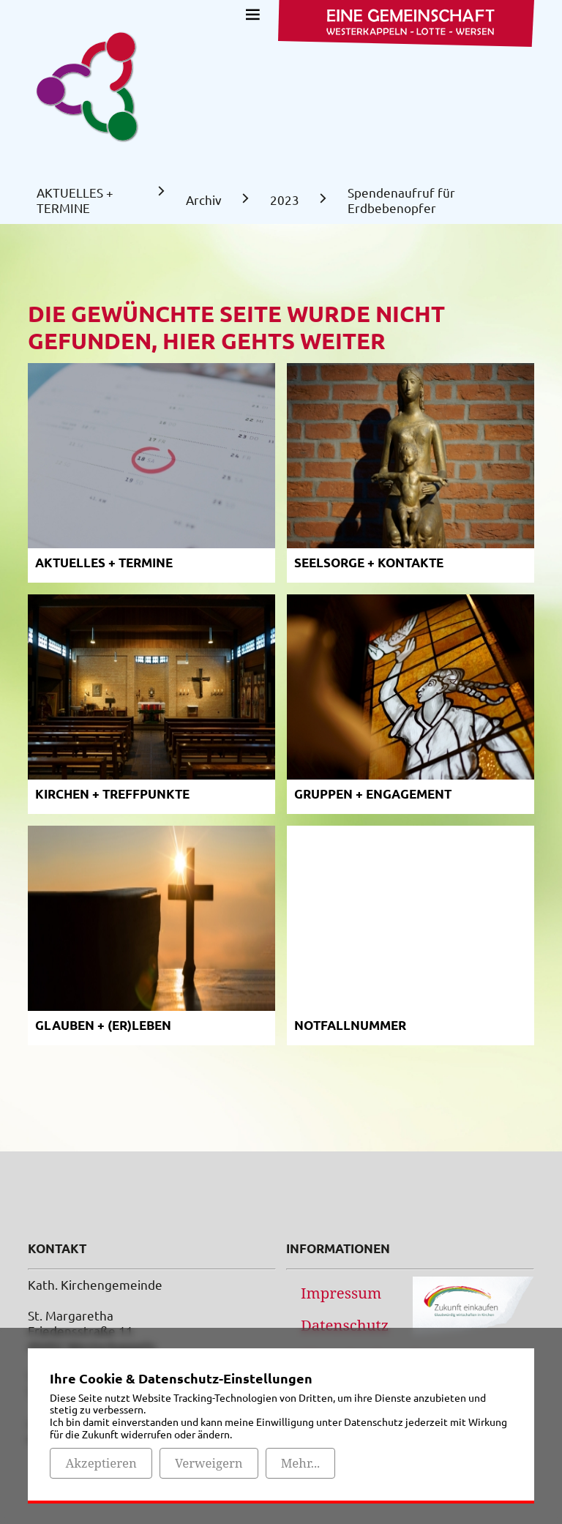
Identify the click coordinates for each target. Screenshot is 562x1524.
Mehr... (301, 1462)
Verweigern (209, 1462)
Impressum (341, 1292)
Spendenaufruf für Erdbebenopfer (401, 199)
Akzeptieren (100, 1462)
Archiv (204, 199)
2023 (284, 199)
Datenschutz (345, 1325)
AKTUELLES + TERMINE (75, 199)
